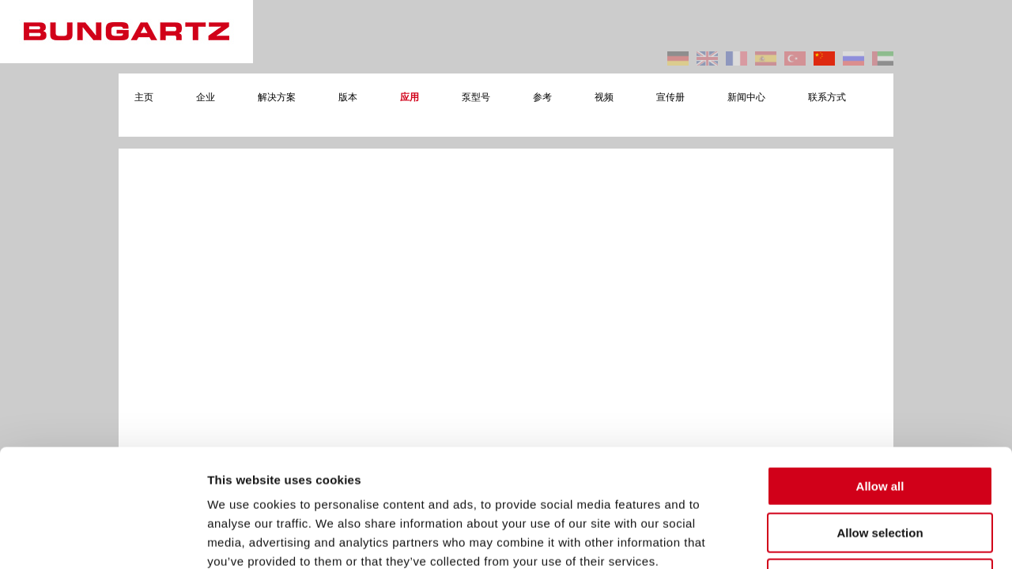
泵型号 (476, 97)
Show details (830, 538)
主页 (143, 97)
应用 (409, 97)
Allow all (880, 375)
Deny (880, 468)
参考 (542, 97)
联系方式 (827, 97)
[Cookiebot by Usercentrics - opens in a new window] (102, 538)
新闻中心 (746, 97)
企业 (205, 97)
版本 (347, 97)
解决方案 (277, 97)
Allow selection (879, 422)
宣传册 (670, 97)
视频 (604, 97)
